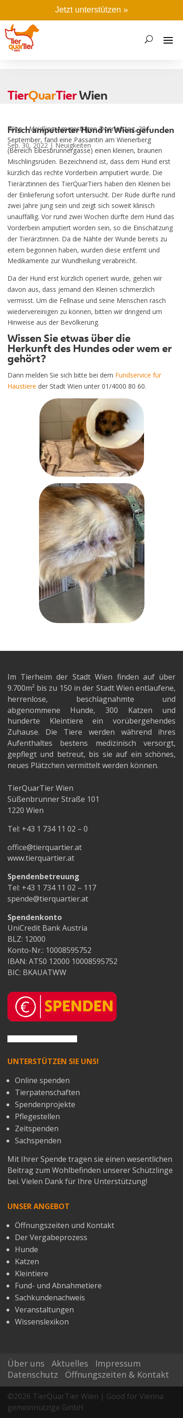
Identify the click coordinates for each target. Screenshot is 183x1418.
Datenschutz (32, 1374)
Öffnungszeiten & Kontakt (117, 1374)
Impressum (118, 1363)
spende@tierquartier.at (47, 899)
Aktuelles (70, 1363)
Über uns (26, 1363)
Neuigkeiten (73, 145)
